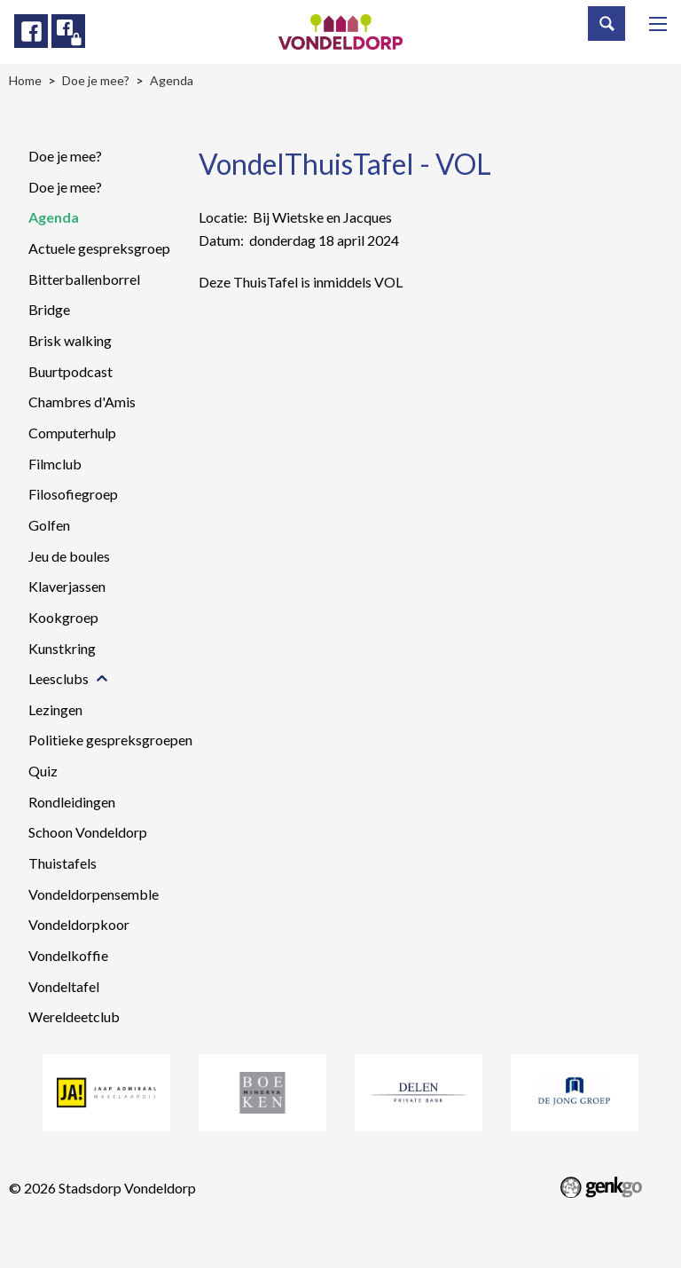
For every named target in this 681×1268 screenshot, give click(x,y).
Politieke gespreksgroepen (110, 739)
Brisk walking (70, 340)
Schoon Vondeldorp (87, 831)
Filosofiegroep (73, 493)
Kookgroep (63, 617)
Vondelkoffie (68, 955)
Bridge (49, 309)
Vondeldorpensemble (93, 894)
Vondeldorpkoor (78, 924)
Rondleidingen (71, 801)
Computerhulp (72, 432)
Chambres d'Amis (82, 401)
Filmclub (55, 463)
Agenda (53, 217)
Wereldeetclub (74, 1016)
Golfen (49, 524)
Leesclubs (58, 678)
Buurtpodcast (70, 371)
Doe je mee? (65, 155)
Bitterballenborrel (84, 279)
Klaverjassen (67, 586)
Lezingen (55, 709)
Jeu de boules (69, 555)
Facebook (31, 31)
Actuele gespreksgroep (99, 248)
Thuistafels (62, 863)
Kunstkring (62, 648)
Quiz (43, 770)
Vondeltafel (63, 986)
